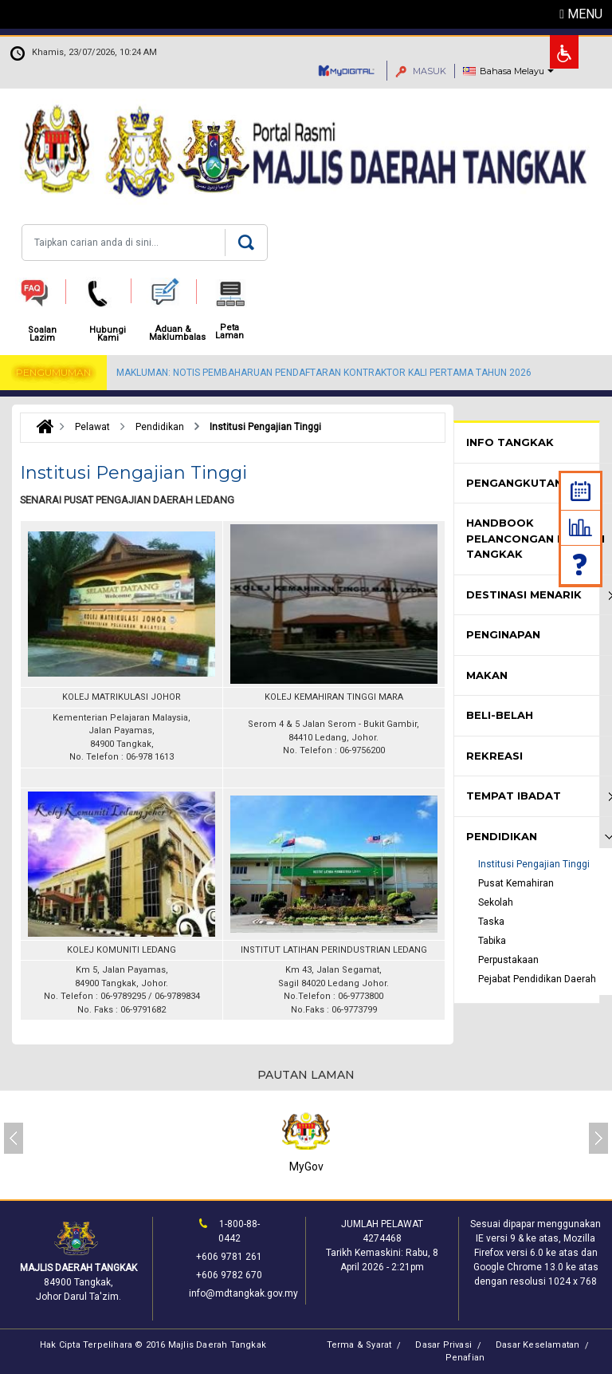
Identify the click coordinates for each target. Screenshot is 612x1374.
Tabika (492, 940)
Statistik (580, 527)
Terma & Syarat (359, 1345)
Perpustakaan (508, 959)
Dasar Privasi (443, 1345)
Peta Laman (229, 332)
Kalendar (580, 491)
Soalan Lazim (581, 564)
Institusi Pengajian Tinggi (534, 864)
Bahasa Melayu (512, 71)
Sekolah (495, 902)
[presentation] (13, 1138)
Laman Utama (41, 427)
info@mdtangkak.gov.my (243, 1293)
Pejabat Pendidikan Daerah (537, 979)
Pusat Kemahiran (516, 883)
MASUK (420, 71)
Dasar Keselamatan (537, 1345)
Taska (491, 921)
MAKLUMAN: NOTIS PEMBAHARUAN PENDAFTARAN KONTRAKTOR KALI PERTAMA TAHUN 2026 (324, 372)
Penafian (465, 1357)
